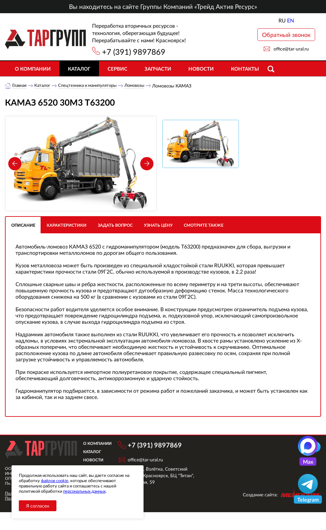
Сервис (117, 69)
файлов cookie (54, 480)
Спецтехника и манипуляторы (93, 85)
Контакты (245, 69)
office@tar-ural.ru (291, 48)
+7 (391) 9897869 (133, 51)
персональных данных (84, 491)
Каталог (79, 69)
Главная (20, 85)
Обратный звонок (286, 34)
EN (290, 20)
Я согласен (37, 506)
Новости (201, 69)
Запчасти (158, 69)
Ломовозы (144, 85)
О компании (33, 69)
